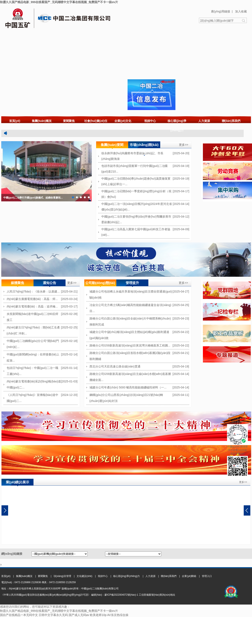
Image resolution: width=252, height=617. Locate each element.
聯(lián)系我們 (231, 120)
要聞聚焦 (69, 120)
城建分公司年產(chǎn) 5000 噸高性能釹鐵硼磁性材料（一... (128, 387)
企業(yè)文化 (122, 120)
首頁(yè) (14, 120)
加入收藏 (241, 11)
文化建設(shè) (84, 576)
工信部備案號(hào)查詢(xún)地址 (157, 594)
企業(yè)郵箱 (189, 576)
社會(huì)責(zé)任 (95, 120)
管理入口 (207, 576)
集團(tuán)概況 (42, 120)
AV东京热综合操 (117, 615)
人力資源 (204, 120)
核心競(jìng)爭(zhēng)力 (177, 125)
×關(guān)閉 (167, 81)
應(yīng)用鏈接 (220, 11)
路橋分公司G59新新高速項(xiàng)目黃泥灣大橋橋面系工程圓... (129, 345)
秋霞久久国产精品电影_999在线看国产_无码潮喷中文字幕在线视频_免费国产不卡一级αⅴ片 (59, 2)
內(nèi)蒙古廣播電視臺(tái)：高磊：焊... (32, 299)
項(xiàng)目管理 (62, 576)
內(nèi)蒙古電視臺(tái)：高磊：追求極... (32, 306)
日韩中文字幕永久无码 (53, 615)
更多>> (183, 144)
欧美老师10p (98, 615)
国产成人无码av (79, 615)
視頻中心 (150, 120)
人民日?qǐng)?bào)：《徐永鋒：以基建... (33, 291)
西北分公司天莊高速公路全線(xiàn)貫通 (114, 366)
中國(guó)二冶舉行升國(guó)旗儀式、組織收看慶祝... (33, 197)
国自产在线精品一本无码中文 (19, 615)
